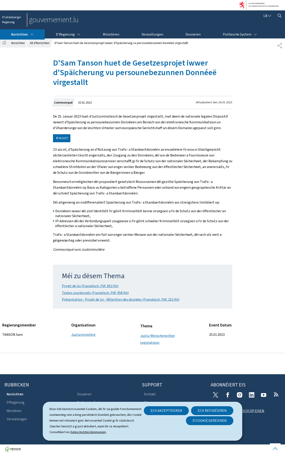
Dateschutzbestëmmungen (88, 432)
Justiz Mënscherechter (157, 335)
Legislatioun (149, 342)
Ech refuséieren (212, 410)
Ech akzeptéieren (166, 410)
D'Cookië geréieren (210, 420)
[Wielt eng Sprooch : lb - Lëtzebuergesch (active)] (267, 15)
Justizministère (83, 334)
